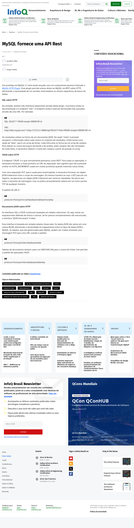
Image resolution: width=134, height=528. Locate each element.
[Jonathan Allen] (4, 63)
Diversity (5, 499)
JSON (56, 291)
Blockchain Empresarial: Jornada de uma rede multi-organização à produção (13, 361)
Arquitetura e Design (13, 286)
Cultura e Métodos (114, 11)
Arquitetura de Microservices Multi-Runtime (118, 358)
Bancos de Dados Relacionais (16, 299)
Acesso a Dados (56, 295)
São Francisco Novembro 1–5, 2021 (114, 446)
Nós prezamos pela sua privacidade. (109, 97)
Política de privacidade (98, 521)
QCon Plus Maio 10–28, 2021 (83, 446)
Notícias (12, 34)
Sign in (127, 4)
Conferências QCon (7, 473)
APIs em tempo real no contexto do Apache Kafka (39, 352)
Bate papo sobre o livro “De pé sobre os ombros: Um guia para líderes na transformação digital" (120, 346)
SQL (31, 295)
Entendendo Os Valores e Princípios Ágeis (66, 359)
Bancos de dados (48, 299)
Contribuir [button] (77, 3)
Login (5, 467)
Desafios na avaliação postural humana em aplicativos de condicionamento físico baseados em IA (93, 371)
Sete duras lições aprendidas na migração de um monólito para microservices (37, 364)
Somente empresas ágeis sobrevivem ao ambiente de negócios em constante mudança (66, 369)
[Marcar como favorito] (19, 81)
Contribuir (6, 483)
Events (4, 479)
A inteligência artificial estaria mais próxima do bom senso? (93, 360)
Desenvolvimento (34, 11)
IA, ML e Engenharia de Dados (86, 11)
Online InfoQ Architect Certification (49, 471)
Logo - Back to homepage (12, 10)
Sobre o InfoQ (7, 491)
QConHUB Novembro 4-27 (82, 443)
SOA (37, 291)
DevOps (129, 11)
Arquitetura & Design (57, 11)
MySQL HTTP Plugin (11, 90)
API (34, 299)
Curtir (9, 82)
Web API (42, 295)
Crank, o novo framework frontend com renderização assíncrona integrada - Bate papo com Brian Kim (13, 347)
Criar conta (6, 463)
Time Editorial (7, 487)
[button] (113, 90)
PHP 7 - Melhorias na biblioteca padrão (12, 370)
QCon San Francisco (48, 486)
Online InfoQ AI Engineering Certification (51, 479)
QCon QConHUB (90, 407)
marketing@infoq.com (53, 517)
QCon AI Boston (46, 465)
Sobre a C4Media (8, 495)
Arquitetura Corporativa (15, 295)
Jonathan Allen (12, 63)
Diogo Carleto (12, 72)
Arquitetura (35, 276)
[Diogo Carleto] (4, 71)
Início (4, 34)
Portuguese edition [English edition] (64, 3)
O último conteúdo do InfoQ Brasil (39, 343)
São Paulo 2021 (107, 443)
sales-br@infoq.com (22, 518)
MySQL (46, 291)
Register (115, 4)
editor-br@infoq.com (36, 518)
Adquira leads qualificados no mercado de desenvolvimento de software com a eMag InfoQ (66, 347)
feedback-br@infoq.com (7, 518)
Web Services (25, 291)
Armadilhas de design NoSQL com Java (119, 367)
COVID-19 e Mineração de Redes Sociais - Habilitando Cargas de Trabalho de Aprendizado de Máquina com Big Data (93, 347)
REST (57, 286)
